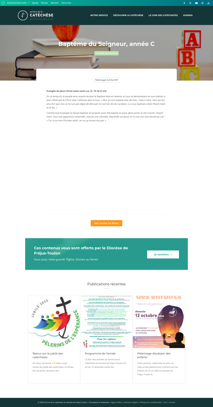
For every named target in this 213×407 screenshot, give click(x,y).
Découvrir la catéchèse (128, 15)
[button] (163, 254)
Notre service (99, 15)
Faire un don (66, 3)
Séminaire (55, 3)
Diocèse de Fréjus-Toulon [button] (17, 3)
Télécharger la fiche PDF (106, 80)
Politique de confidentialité (151, 402)
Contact (172, 402)
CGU (165, 402)
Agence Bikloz (116, 402)
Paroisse (44, 3)
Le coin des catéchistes (163, 15)
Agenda (35, 3)
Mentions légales (131, 402)
